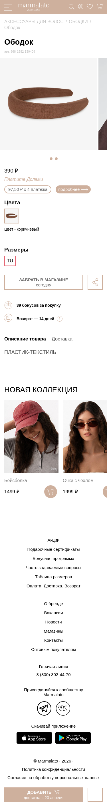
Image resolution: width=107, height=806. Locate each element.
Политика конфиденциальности (53, 769)
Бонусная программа (53, 558)
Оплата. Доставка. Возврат (53, 585)
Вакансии (53, 612)
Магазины (53, 631)
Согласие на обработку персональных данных (53, 777)
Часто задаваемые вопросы (53, 567)
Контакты (53, 640)
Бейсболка (15, 480)
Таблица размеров (53, 576)
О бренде (53, 603)
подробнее (73, 189)
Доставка (62, 339)
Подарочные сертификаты (53, 549)
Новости (53, 621)
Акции (54, 540)
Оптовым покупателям (53, 649)
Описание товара (25, 339)
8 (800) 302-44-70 (53, 674)
